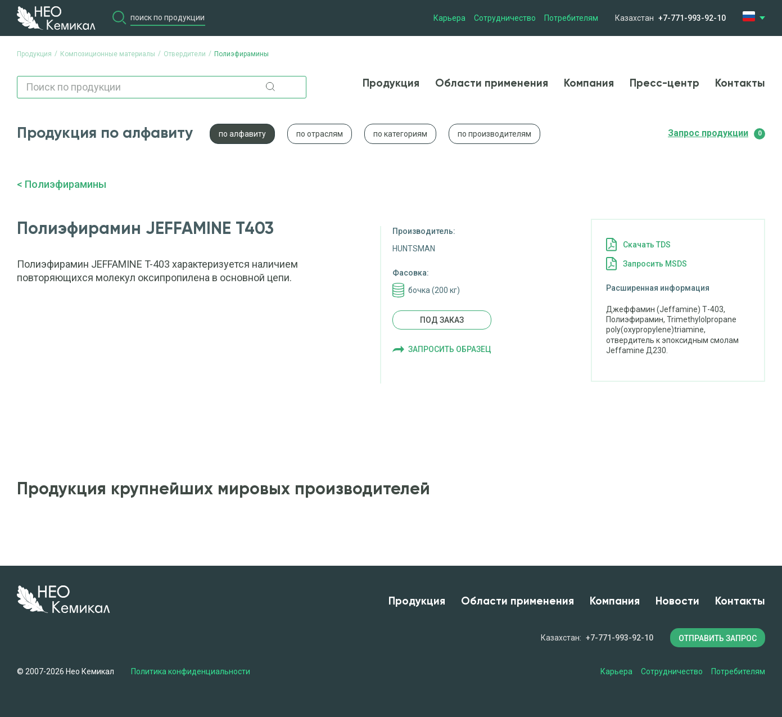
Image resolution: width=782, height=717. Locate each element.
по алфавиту (242, 133)
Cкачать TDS (647, 244)
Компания (589, 83)
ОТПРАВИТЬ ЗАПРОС (718, 638)
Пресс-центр (664, 83)
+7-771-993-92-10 (692, 17)
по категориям (400, 133)
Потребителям (571, 17)
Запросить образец (449, 349)
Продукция (391, 83)
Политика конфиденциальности (190, 671)
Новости (677, 601)
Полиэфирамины (65, 184)
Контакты (740, 83)
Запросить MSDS (655, 263)
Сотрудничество (505, 17)
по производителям (494, 133)
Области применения (491, 83)
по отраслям (319, 133)
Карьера (449, 17)
